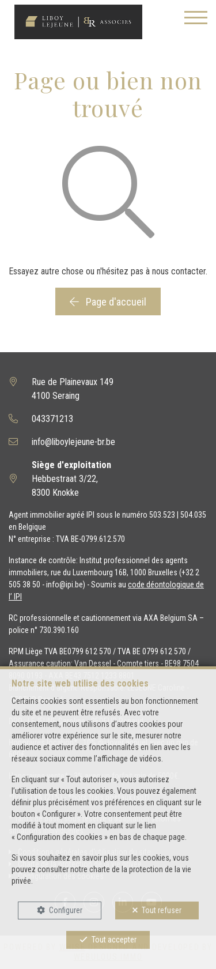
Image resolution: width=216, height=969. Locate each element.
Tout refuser (161, 910)
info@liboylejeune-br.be (73, 441)
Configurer (65, 910)
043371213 (52, 418)
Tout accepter (114, 939)
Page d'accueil (108, 302)
